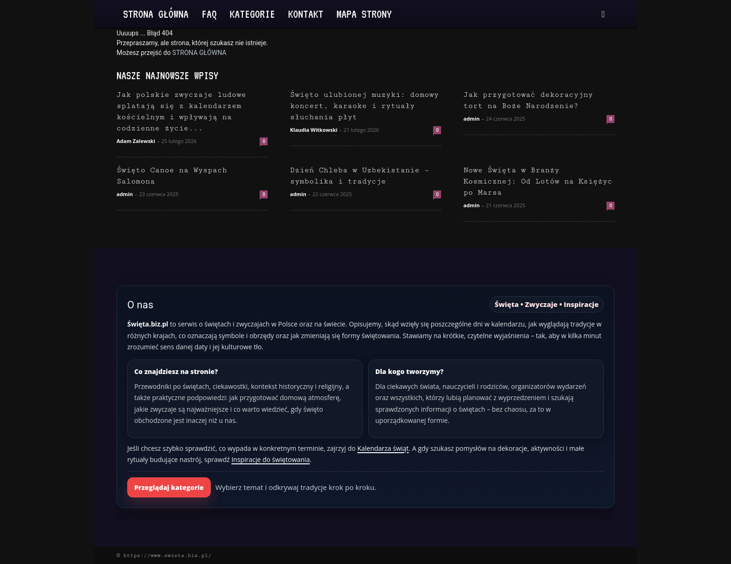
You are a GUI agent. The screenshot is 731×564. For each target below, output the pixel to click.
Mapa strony (364, 13)
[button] (603, 14)
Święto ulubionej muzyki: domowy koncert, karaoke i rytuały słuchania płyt (364, 106)
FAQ (208, 13)
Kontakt (306, 13)
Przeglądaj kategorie (169, 487)
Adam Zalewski (136, 140)
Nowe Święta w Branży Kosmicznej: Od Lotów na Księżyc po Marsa (537, 181)
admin (471, 118)
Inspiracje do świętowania (270, 459)
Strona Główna (155, 13)
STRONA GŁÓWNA (199, 52)
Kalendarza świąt (382, 448)
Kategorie (252, 13)
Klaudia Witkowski (314, 129)
